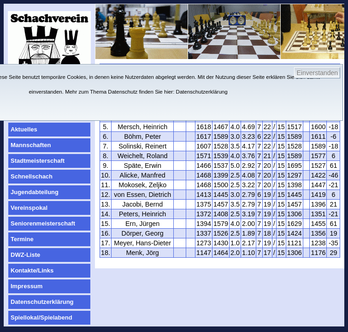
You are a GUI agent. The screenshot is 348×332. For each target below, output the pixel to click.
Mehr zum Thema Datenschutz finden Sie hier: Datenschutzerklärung (146, 92)
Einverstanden (317, 73)
